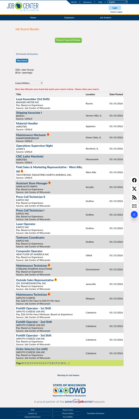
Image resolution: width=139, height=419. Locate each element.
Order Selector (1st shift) (32, 349)
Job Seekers (105, 17)
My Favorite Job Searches (27, 54)
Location (90, 94)
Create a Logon (116, 12)
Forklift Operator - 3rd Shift (33, 335)
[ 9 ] (57, 363)
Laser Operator (25, 224)
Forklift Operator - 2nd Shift (34, 322)
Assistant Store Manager (32, 183)
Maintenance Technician (31, 265)
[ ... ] (67, 363)
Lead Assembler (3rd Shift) (33, 99)
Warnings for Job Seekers (68, 375)
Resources (87, 2)
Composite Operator (29, 251)
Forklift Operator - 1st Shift (33, 308)
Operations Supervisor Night (34, 145)
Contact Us (32, 413)
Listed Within (22, 83)
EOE (32, 410)
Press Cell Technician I (30, 210)
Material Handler (27, 123)
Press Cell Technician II (30, 196)
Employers (69, 17)
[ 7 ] (48, 363)
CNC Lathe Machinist (29, 156)
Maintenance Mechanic (31, 135)
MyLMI (74, 2)
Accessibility (68, 417)
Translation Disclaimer (95, 413)
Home (33, 17)
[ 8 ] (52, 363)
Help (100, 2)
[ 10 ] (62, 363)
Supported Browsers (32, 417)
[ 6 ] (44, 363)
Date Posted (116, 94)
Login (114, 8)
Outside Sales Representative (35, 280)
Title (18, 94)
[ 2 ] (26, 363)
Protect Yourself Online (68, 40)
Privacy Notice (68, 413)
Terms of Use (68, 410)
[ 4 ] (35, 363)
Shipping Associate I (29, 112)
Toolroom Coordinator (30, 237)
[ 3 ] (30, 363)
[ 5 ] (39, 363)
